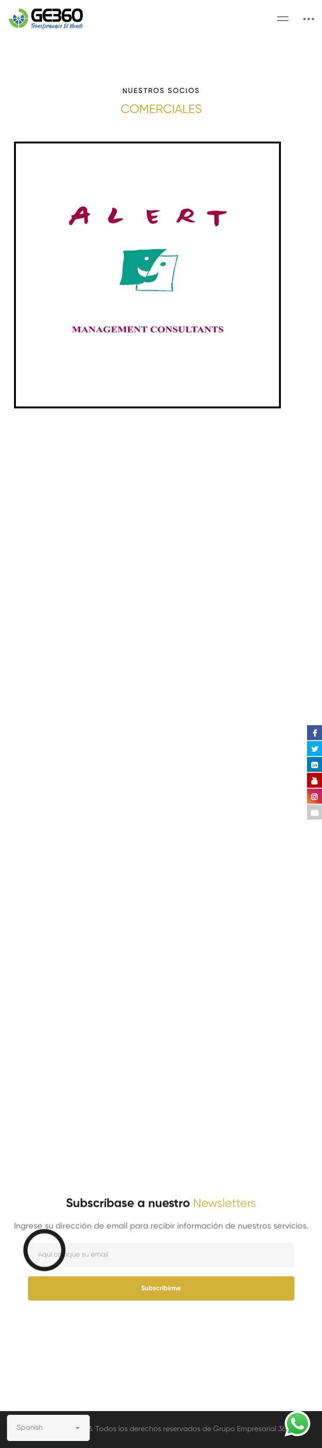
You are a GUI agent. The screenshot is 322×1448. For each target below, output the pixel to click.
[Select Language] (48, 1428)
